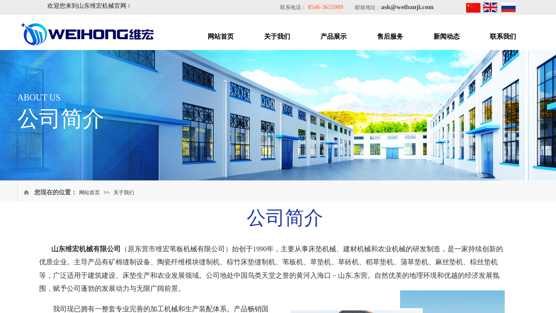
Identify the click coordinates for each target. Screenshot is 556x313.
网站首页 (221, 36)
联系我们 (503, 36)
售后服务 (390, 36)
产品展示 (334, 36)
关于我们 (277, 36)
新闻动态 (447, 36)
